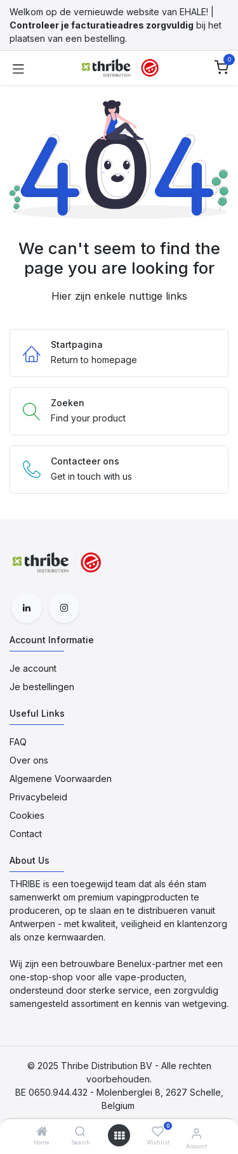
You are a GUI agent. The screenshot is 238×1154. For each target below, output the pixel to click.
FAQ (18, 741)
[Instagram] (64, 608)
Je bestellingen (42, 686)
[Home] (42, 1132)
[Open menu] (119, 1135)
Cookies (27, 815)
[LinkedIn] (26, 608)
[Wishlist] (158, 1131)
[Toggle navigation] (18, 68)
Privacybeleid (38, 797)
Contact (26, 833)
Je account (33, 668)
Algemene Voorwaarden (61, 778)
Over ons (29, 760)
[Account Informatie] (196, 1133)
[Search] (80, 1132)
